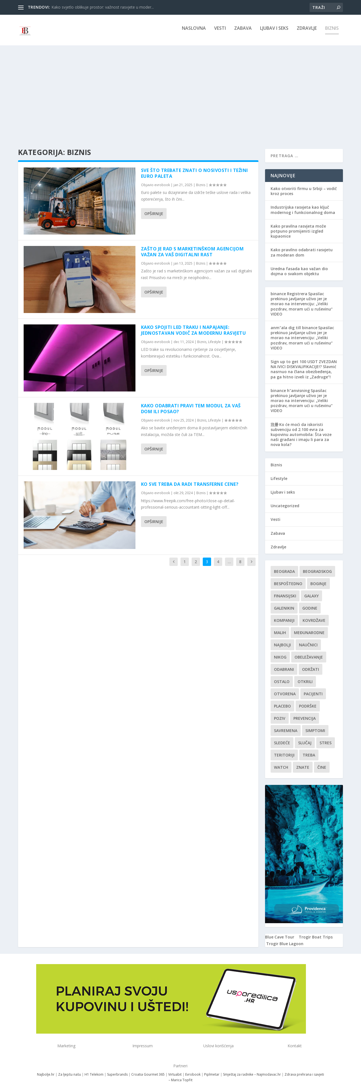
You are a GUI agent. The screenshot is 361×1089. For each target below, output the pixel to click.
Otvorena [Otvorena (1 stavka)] (285, 688)
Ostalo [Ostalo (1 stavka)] (282, 676)
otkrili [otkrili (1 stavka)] (305, 676)
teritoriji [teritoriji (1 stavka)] (284, 750)
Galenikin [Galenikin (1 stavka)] (284, 603)
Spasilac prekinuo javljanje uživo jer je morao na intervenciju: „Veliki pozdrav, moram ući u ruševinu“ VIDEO (302, 299)
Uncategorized (285, 500)
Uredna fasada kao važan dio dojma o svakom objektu (299, 266)
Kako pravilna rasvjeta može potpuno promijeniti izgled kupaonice (298, 226)
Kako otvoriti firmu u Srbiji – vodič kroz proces (304, 186)
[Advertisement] (180, 91)
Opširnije (153, 208)
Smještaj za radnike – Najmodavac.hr (252, 1069)
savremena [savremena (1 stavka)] (285, 725)
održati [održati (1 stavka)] (310, 664)
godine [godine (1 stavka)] (309, 603)
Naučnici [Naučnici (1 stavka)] (308, 639)
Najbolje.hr (46, 1069)
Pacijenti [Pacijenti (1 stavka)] (313, 688)
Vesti (220, 32)
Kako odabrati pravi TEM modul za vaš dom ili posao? (191, 404)
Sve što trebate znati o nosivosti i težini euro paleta (194, 168)
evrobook (162, 180)
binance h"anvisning (290, 385)
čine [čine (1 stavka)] (321, 762)
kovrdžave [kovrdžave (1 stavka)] (314, 615)
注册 (274, 419)
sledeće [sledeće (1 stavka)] (282, 737)
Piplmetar (211, 1069)
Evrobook (193, 1069)
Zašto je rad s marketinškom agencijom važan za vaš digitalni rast (192, 247)
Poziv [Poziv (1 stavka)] (279, 713)
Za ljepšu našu (69, 1069)
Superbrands (117, 1069)
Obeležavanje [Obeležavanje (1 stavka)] (309, 652)
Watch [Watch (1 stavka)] (281, 762)
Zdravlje (307, 32)
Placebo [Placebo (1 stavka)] (282, 701)
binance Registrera (289, 288)
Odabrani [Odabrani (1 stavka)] (284, 664)
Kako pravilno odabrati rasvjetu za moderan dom (302, 247)
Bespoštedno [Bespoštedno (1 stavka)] (288, 578)
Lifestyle (214, 336)
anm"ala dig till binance (294, 322)
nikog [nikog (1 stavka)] (280, 652)
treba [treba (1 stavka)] (309, 750)
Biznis (332, 32)
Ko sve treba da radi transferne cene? (190, 479)
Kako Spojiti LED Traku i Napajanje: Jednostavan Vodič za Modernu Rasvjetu (193, 325)
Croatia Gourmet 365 (148, 1069)
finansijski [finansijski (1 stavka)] (285, 590)
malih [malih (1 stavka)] (280, 627)
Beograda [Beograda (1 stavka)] (284, 566)
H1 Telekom (94, 1069)
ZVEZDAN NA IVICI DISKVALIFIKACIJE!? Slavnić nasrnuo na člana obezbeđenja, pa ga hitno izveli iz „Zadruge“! (304, 364)
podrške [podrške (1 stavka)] (308, 701)
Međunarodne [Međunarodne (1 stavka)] (309, 627)
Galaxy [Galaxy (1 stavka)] (311, 590)
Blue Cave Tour (279, 932)
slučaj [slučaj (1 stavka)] (304, 737)
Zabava (243, 32)
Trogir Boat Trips (316, 932)
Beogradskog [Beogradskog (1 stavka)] (317, 566)
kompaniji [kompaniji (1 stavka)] (284, 615)
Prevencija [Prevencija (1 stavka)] (304, 713)
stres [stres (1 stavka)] (326, 737)
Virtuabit (175, 1069)
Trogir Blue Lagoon (284, 938)
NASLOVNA (194, 32)
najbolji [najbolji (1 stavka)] (282, 639)
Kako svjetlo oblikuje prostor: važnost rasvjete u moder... (102, 7)
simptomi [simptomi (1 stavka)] (315, 725)
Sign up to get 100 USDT (294, 356)
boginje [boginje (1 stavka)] (318, 578)
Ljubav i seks (274, 32)
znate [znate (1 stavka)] (302, 762)
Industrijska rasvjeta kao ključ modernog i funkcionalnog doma (303, 204)
